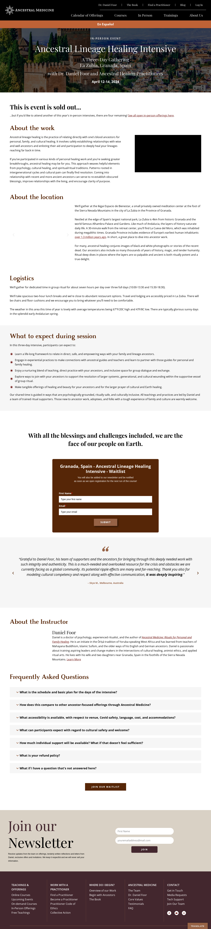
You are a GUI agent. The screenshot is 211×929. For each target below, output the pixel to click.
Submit (105, 522)
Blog (182, 5)
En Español (105, 24)
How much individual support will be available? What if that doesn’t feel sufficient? (81, 743)
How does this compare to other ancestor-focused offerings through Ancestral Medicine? (85, 705)
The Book (132, 5)
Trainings (171, 15)
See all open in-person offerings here (151, 115)
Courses (120, 15)
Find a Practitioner (159, 5)
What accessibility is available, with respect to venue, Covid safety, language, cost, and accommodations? (98, 717)
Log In (199, 5)
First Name (66, 493)
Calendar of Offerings (87, 15)
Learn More (74, 659)
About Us (196, 15)
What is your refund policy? (40, 755)
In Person (145, 15)
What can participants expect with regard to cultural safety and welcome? (74, 730)
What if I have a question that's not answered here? (58, 768)
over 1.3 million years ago (90, 237)
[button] (13, 235)
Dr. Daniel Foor (107, 5)
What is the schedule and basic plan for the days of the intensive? (68, 692)
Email (62, 505)
